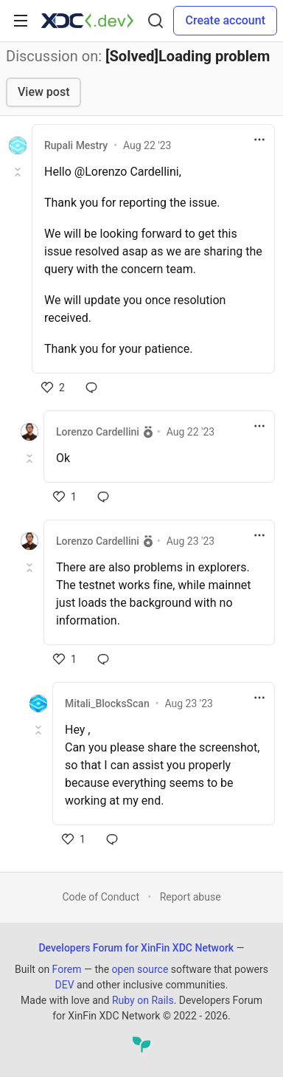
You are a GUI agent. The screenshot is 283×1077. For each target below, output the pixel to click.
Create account (225, 20)
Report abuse (190, 897)
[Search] (155, 20)
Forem (67, 969)
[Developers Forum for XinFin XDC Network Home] (87, 20)
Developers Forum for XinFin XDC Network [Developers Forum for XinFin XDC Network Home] (136, 948)
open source (140, 969)
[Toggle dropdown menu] (259, 139)
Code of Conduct (100, 897)
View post (43, 92)
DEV (64, 985)
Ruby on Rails (143, 1000)
